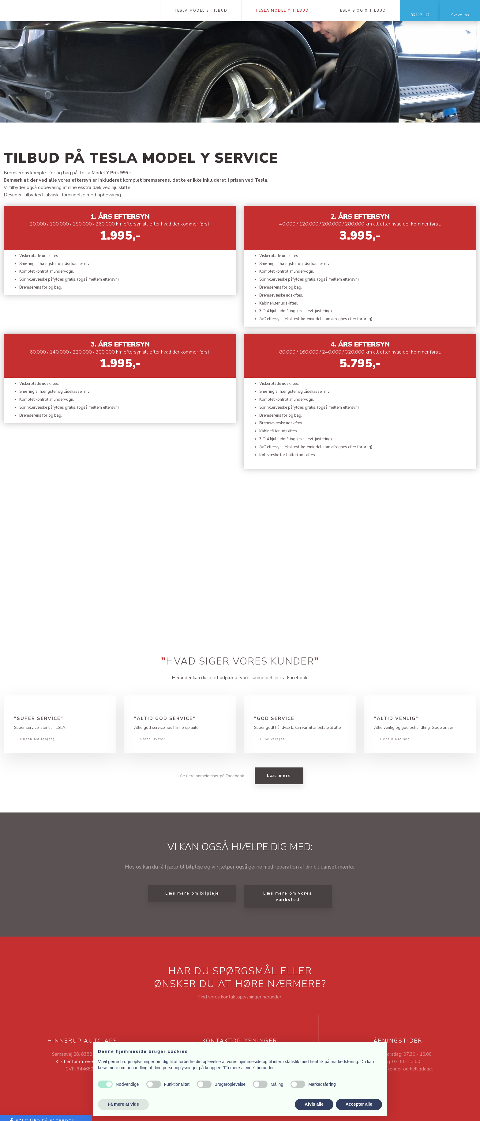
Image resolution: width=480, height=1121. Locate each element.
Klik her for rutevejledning (82, 1062)
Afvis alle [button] (314, 1104)
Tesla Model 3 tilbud (200, 10)
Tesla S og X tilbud (361, 10)
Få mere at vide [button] (123, 1104)
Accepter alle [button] (359, 1104)
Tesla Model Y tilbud (282, 10)
